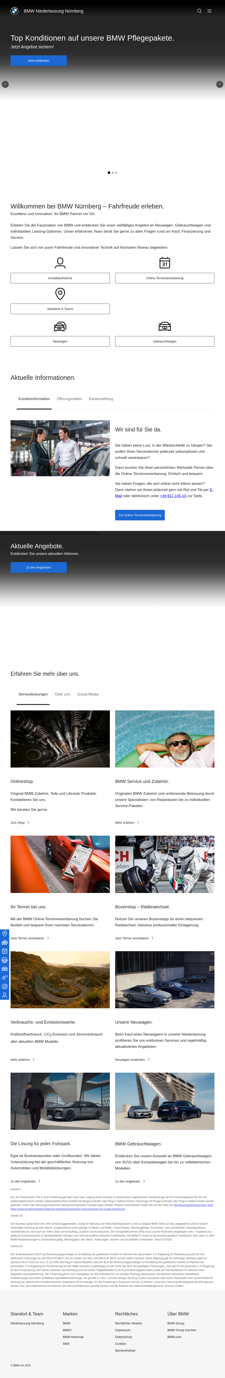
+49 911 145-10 (173, 496)
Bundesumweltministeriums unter (193, 1205)
